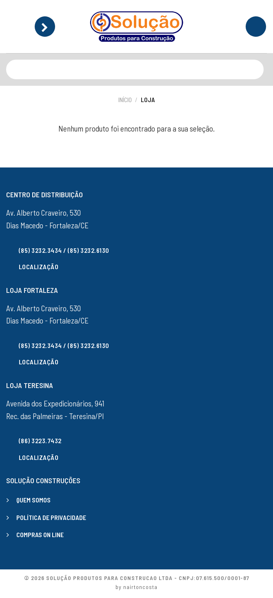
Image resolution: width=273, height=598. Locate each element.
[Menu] (45, 26)
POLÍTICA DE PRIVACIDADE (51, 517)
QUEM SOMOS (33, 500)
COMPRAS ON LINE (40, 534)
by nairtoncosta (136, 586)
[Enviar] (255, 69)
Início (125, 99)
